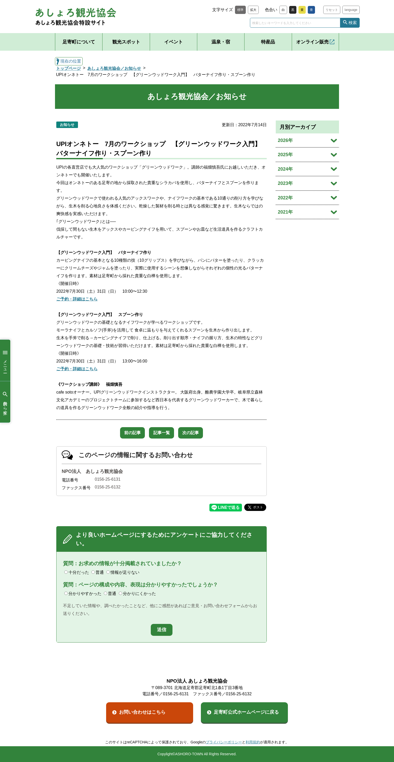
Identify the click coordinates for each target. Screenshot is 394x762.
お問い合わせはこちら (142, 712)
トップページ (68, 68)
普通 (97, 572)
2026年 (285, 140)
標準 (240, 10)
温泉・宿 (220, 41)
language (351, 10)
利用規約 (253, 742)
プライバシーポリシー (224, 742)
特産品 (268, 41)
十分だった (76, 572)
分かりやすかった (82, 593)
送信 (161, 629)
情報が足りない (122, 572)
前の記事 (128, 433)
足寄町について (78, 41)
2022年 (285, 197)
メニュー (5, 360)
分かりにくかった (137, 593)
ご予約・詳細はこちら (77, 299)
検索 (353, 22)
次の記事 (194, 433)
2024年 (285, 169)
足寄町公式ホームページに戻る (246, 712)
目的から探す (5, 402)
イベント (173, 41)
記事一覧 (161, 433)
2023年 (285, 183)
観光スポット (126, 41)
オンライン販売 (312, 41)
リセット (332, 10)
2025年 (285, 154)
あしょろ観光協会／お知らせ (114, 68)
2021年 (285, 212)
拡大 (253, 10)
